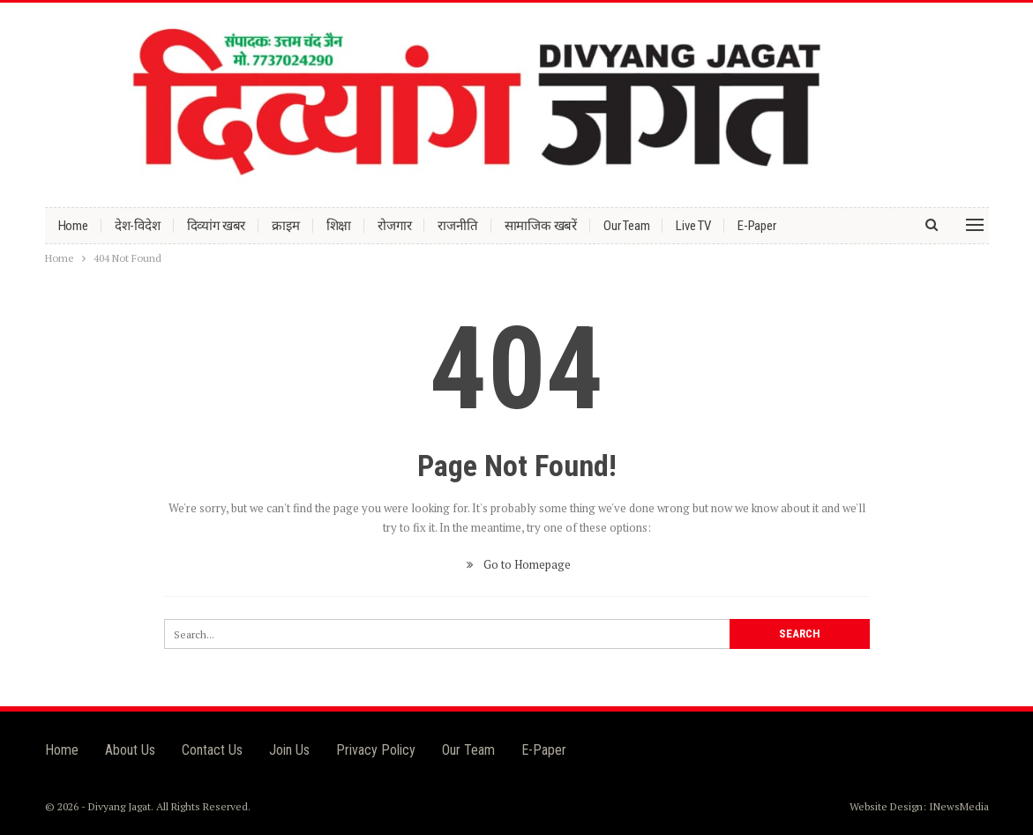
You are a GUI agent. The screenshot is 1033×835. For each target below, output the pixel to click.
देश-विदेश (138, 226)
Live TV (693, 226)
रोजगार (394, 226)
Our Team (626, 226)
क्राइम (285, 226)
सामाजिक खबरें (541, 226)
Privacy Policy (375, 750)
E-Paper (756, 226)
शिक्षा (339, 226)
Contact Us (212, 750)
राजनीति (457, 226)
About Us (130, 750)
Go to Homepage (516, 564)
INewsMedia (959, 806)
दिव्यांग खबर (216, 226)
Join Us (289, 750)
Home (73, 226)
